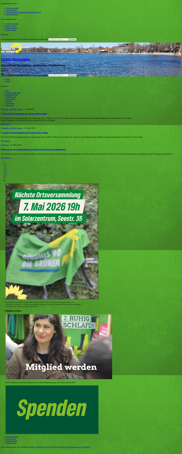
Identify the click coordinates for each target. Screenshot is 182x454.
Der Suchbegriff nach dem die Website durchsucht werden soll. (24, 39)
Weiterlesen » (6, 124)
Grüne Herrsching (15, 59)
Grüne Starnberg (12, 24)
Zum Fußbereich (12, 14)
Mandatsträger (11, 97)
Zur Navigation (11, 10)
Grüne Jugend (11, 30)
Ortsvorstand (10, 99)
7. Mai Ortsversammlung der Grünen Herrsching (24, 113)
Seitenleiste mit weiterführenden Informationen (23, 12)
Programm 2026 (12, 95)
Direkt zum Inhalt (12, 8)
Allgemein (5, 109)
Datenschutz (10, 103)
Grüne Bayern (11, 26)
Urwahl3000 (39, 447)
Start (7, 91)
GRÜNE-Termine (16, 109)
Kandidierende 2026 (13, 93)
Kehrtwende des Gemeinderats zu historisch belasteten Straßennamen (33, 149)
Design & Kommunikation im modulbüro (74, 447)
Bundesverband (11, 28)
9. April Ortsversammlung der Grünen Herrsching (24, 132)
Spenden (9, 101)
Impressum (10, 105)
